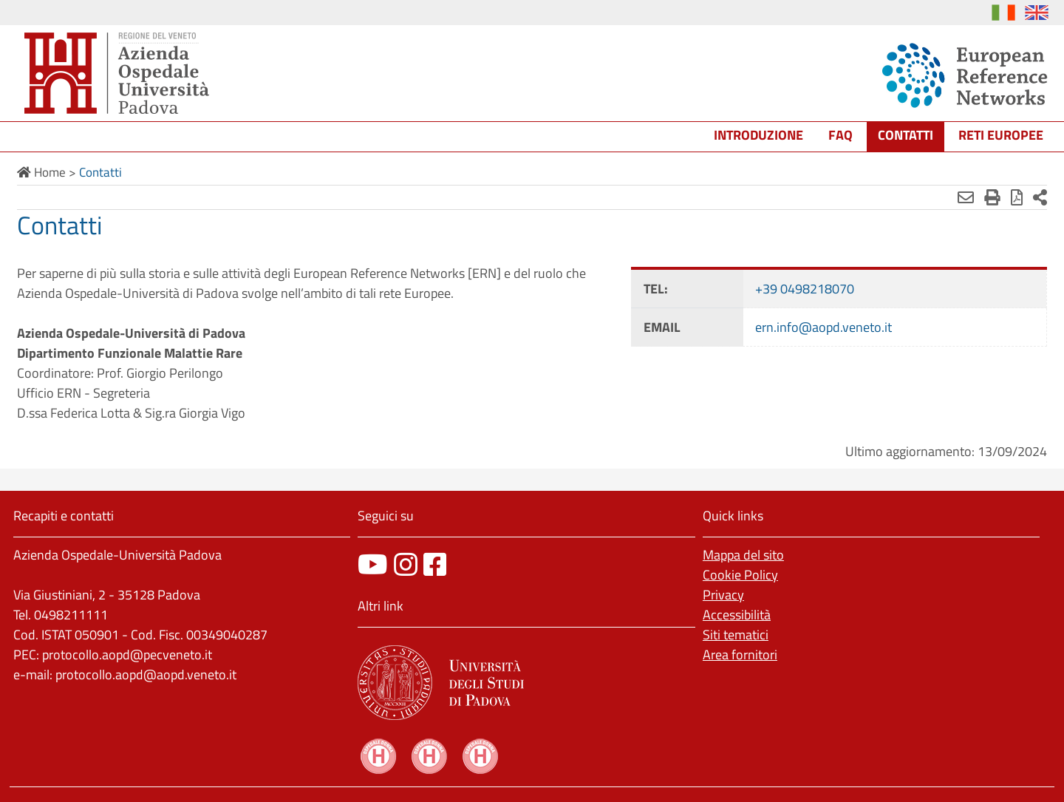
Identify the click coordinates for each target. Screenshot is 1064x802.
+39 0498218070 (804, 289)
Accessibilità (737, 615)
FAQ (840, 135)
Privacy (723, 595)
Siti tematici (735, 635)
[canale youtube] (373, 564)
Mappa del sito (743, 555)
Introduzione (758, 135)
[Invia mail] (966, 197)
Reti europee (1000, 135)
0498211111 (71, 615)
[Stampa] (992, 197)
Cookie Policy (740, 575)
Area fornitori (740, 655)
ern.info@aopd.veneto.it (823, 327)
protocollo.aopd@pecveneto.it (127, 655)
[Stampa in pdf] (1017, 197)
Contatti (905, 135)
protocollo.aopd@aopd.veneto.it (145, 674)
